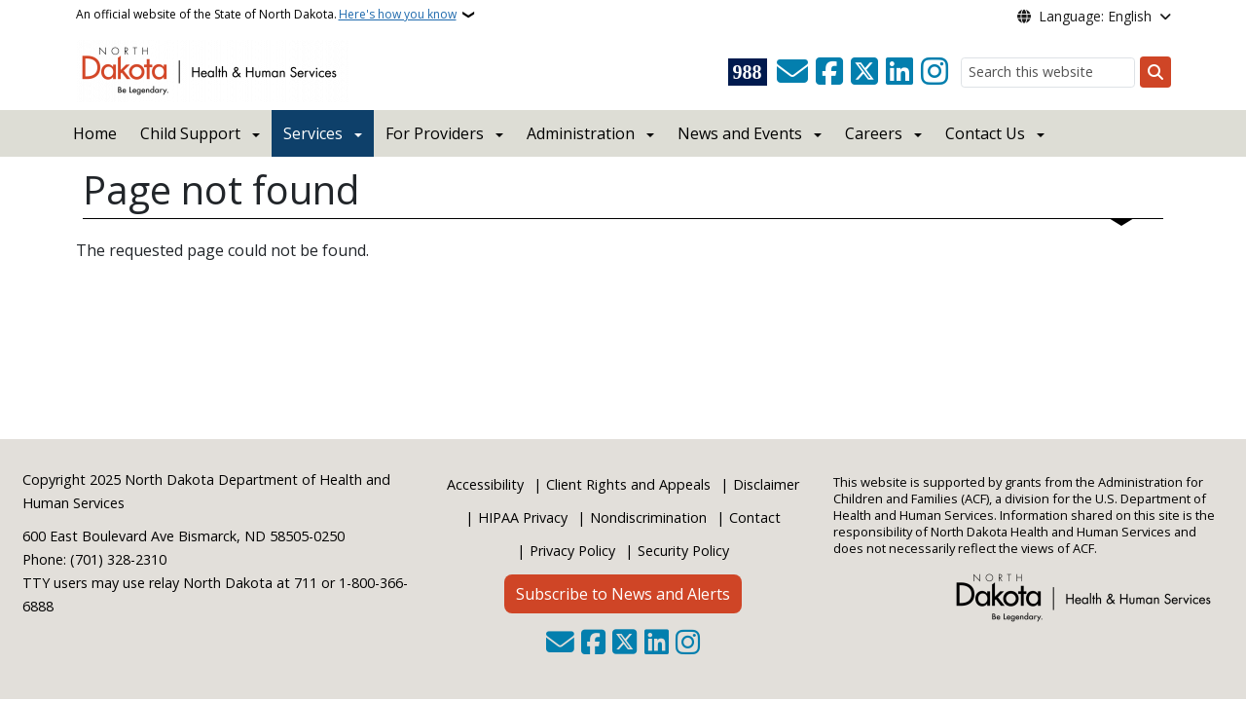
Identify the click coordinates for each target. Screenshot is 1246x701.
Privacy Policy (572, 550)
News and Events (740, 133)
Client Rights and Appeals (628, 484)
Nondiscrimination (648, 517)
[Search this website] (1048, 72)
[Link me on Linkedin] (899, 72)
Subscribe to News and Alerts (623, 594)
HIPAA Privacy (523, 517)
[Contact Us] (792, 72)
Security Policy (683, 550)
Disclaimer (766, 484)
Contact (755, 517)
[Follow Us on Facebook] (829, 72)
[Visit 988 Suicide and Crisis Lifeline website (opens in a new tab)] (747, 72)
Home (95, 133)
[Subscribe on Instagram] (934, 72)
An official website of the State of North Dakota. (266, 14)
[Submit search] (1155, 72)
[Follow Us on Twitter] (864, 72)
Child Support (190, 133)
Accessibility (485, 484)
